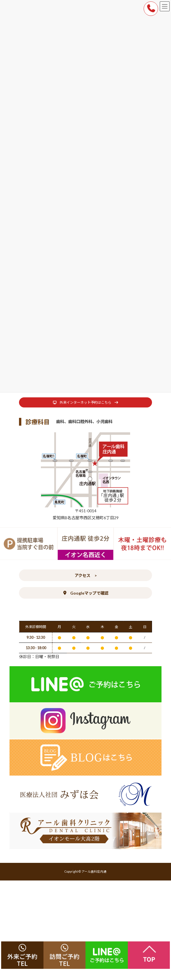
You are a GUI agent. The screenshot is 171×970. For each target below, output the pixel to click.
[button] (85, 402)
